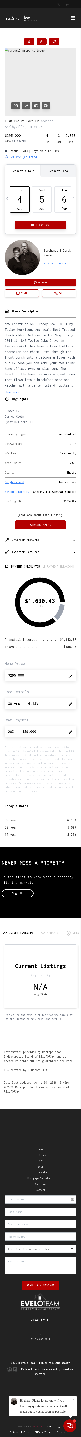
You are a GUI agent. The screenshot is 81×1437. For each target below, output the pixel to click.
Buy (41, 1160)
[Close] (73, 1399)
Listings (40, 1155)
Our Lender (40, 1172)
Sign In (65, 4)
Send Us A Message (40, 1285)
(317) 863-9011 (40, 1339)
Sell (40, 1166)
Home (40, 1149)
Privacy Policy (20, 1432)
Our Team (40, 1184)
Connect (40, 1189)
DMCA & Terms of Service (51, 1432)
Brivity (37, 1426)
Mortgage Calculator (40, 1178)
